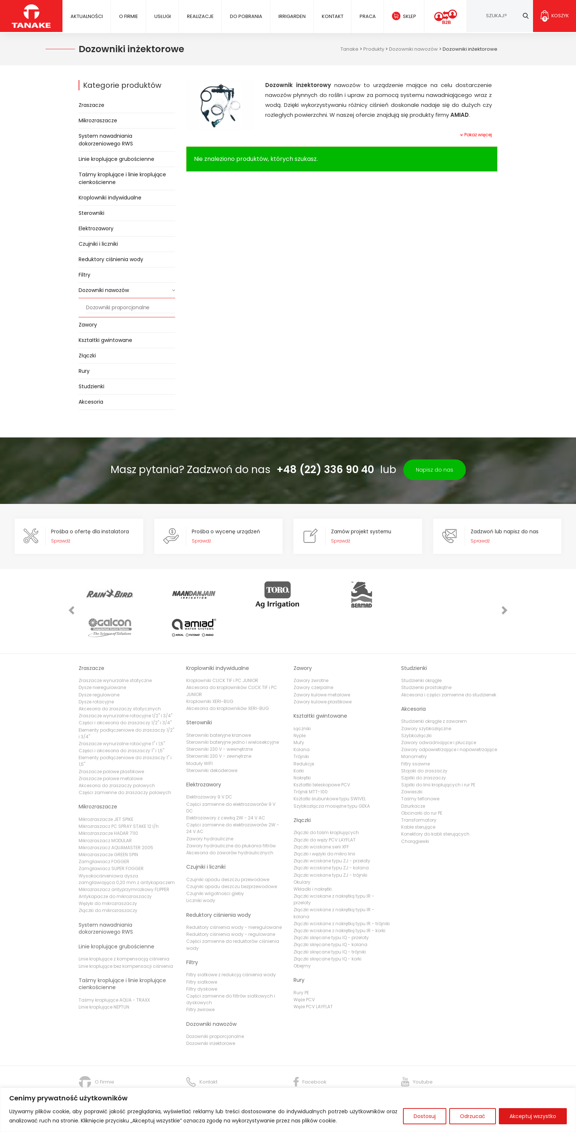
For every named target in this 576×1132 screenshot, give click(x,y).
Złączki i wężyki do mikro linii (324, 822)
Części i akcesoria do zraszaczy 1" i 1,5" (121, 718)
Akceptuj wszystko (533, 1116)
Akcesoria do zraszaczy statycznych (120, 677)
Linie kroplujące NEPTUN (104, 975)
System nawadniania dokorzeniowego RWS (106, 139)
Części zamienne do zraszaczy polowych (125, 760)
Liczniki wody (200, 868)
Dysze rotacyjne (96, 670)
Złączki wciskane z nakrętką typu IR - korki (339, 898)
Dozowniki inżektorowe (210, 1011)
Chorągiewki (415, 809)
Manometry (414, 724)
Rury (84, 371)
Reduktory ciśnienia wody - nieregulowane (234, 895)
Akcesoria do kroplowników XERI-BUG (227, 676)
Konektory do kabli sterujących (435, 802)
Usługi (162, 16)
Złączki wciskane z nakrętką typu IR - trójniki (342, 891)
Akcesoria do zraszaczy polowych (117, 753)
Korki (299, 739)
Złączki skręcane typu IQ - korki (327, 927)
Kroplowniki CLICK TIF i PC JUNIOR (222, 648)
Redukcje (304, 731)
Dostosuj (425, 1116)
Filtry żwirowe (200, 977)
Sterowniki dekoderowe (211, 738)
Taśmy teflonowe (420, 767)
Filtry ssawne (415, 731)
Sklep (408, 16)
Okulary (302, 850)
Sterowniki (91, 213)
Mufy (299, 710)
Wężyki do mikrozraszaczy (108, 871)
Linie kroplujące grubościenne (116, 159)
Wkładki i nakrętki (313, 857)
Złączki (87, 355)
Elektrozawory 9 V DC (209, 765)
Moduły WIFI (199, 731)
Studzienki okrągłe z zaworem (434, 689)
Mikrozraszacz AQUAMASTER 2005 (116, 815)
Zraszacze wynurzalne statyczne (115, 648)
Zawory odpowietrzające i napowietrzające (449, 717)
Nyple (300, 703)
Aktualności (86, 16)
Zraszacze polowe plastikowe (111, 739)
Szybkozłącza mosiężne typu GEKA (332, 774)
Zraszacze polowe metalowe (111, 746)
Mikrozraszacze (98, 120)
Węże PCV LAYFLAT (313, 974)
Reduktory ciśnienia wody (111, 259)
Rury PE (301, 961)
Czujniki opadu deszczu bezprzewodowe (231, 854)
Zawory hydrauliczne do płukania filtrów (231, 814)
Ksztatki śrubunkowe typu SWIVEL (330, 767)
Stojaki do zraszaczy (424, 739)
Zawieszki (411, 760)
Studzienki (91, 386)
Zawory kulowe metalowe (322, 662)
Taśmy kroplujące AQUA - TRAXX (114, 968)
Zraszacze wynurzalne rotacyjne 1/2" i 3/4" (125, 684)
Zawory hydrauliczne (209, 806)
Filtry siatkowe (201, 950)
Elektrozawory (96, 228)
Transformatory (418, 788)
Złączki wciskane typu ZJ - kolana (331, 836)
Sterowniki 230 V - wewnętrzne (219, 717)
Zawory (88, 324)
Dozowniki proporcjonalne (118, 307)
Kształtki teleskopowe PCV (322, 753)
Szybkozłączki (416, 703)
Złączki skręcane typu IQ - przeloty (331, 905)
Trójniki (301, 724)
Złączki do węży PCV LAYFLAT (325, 807)
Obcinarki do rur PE (421, 781)
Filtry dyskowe (201, 957)
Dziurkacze (413, 774)
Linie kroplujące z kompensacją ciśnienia (124, 927)
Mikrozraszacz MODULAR (105, 808)
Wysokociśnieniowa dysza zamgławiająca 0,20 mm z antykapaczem (127, 846)
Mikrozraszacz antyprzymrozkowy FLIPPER (124, 857)
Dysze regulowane (99, 662)
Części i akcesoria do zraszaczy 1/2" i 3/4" (125, 691)
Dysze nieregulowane (102, 655)
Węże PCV (304, 968)
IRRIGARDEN (291, 16)
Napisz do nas (434, 469)
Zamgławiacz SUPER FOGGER (111, 836)
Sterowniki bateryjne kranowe (218, 703)
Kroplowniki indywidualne (110, 197)
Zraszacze (91, 105)
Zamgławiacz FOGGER (104, 829)
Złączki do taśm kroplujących (326, 800)
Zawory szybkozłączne (426, 696)
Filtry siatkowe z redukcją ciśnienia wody (231, 943)
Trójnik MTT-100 (311, 760)
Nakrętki (302, 746)
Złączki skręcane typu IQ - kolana (330, 912)
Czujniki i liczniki (98, 244)
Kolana (302, 717)
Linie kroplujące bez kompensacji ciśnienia (126, 934)
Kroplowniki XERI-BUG (209, 669)
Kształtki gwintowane (105, 340)
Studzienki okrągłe (421, 648)
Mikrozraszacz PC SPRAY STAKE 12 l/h (119, 794)
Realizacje (199, 16)
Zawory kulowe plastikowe (323, 670)
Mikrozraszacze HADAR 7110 (108, 801)
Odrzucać (472, 1116)
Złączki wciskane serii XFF (321, 815)
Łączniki (302, 696)
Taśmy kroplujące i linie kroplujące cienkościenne (122, 178)
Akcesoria (91, 401)
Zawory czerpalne (313, 655)
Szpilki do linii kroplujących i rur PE (438, 753)
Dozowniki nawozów (104, 290)
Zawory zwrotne (311, 648)
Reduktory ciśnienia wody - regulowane (230, 902)
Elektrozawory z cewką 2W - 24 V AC (225, 786)
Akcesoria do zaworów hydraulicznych (229, 821)
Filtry (84, 274)
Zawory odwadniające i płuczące (438, 710)
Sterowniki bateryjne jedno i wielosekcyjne (232, 710)
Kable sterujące (418, 795)
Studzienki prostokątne (426, 655)
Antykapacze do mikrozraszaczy (115, 864)
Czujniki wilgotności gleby (215, 861)
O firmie (128, 16)
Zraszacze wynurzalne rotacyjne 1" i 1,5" (122, 712)
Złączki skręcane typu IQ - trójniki (330, 919)
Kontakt (332, 16)
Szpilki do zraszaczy (423, 746)
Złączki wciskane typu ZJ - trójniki (330, 843)
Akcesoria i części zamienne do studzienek (448, 662)
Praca (367, 16)
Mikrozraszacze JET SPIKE (106, 787)
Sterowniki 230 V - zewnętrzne (218, 724)
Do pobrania (245, 16)
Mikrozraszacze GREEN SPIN (108, 822)
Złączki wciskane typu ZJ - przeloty (332, 829)
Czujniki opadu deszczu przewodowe (227, 847)
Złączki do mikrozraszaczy (108, 878)
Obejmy (302, 934)
